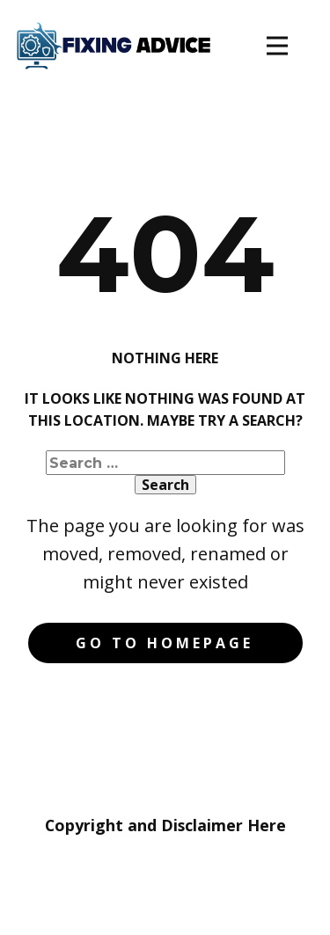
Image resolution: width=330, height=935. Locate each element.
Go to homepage (164, 643)
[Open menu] (277, 46)
